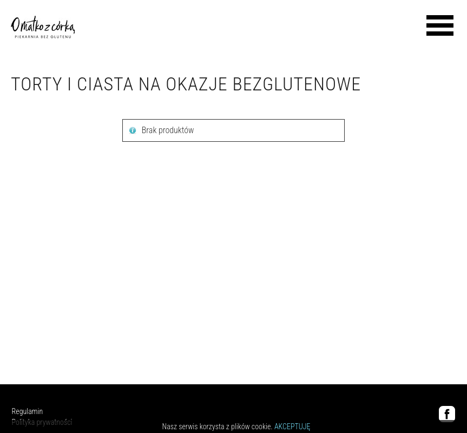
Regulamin (27, 411)
